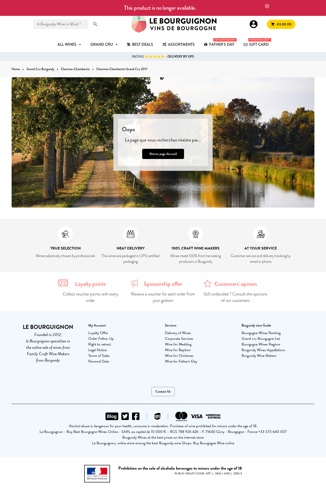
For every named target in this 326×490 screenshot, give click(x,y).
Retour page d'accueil (163, 153)
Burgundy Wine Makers (259, 355)
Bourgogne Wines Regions (261, 344)
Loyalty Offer (98, 333)
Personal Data (98, 361)
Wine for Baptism (178, 350)
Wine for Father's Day (181, 361)
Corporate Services (179, 338)
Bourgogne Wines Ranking (261, 333)
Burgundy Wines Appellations (263, 350)
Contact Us (163, 391)
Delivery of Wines (178, 333)
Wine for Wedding (178, 344)
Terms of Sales (99, 355)
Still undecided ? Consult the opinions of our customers (235, 297)
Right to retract (99, 344)
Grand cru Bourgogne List (261, 338)
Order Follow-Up (101, 338)
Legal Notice (97, 350)
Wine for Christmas (179, 355)
